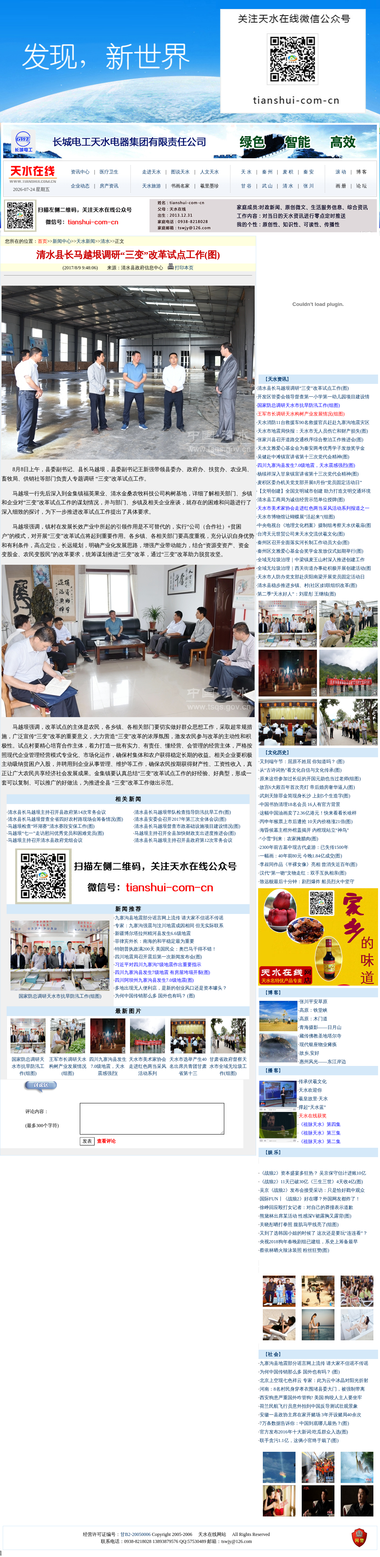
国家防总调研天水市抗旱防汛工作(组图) (60, 996)
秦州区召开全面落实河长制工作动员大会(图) (303, 542)
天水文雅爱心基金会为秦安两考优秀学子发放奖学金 (311, 448)
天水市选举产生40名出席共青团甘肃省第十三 (188, 1066)
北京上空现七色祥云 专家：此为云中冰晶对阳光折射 (314, 1380)
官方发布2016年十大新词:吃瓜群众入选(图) (304, 1432)
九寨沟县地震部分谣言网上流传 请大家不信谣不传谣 (169, 918)
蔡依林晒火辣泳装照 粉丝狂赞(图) (294, 1250)
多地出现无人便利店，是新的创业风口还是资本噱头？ (171, 988)
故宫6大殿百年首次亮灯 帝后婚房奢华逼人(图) (307, 787)
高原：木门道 (313, 1019)
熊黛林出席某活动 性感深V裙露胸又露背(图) (306, 1216)
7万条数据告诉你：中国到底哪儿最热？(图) (304, 1423)
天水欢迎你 (310, 1090)
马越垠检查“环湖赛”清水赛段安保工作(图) (51, 826)
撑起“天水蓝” (312, 1107)
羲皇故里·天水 (313, 1098)
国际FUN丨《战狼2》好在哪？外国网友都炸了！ (310, 1199)
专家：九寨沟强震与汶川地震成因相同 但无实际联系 (169, 925)
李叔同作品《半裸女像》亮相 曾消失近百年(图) (308, 864)
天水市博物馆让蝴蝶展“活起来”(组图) (296, 517)
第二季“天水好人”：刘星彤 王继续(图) (296, 594)
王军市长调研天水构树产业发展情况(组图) (67, 1066)
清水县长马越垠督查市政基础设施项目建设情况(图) (187, 826)
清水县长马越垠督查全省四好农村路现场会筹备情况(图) (65, 819)
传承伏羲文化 (313, 1081)
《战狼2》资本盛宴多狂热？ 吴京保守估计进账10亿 (313, 1173)
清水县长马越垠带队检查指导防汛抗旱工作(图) (182, 812)
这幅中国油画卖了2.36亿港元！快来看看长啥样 (308, 813)
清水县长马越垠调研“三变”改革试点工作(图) (303, 388)
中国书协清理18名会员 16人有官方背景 (300, 804)
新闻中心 (62, 241)
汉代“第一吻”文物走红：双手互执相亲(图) (303, 873)
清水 (105, 241)
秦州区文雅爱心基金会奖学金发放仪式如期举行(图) (310, 551)
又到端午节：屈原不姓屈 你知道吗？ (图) (302, 761)
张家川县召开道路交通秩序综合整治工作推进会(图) (310, 439)
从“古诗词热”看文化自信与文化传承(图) (301, 770)
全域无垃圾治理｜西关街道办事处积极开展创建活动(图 (314, 568)
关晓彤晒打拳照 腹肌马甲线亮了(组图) (299, 1224)
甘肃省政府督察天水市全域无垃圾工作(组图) (228, 1066)
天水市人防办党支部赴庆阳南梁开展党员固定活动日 (311, 577)
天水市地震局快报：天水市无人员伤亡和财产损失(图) (312, 431)
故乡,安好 (311, 1053)
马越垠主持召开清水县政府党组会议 (45, 840)
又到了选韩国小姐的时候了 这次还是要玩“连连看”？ (314, 1233)
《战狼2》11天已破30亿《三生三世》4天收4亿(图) (311, 1181)
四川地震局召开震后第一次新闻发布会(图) (158, 957)
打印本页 (181, 267)
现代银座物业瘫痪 (318, 1044)
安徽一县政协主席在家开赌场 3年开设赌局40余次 (310, 1414)
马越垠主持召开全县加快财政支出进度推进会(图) (185, 833)
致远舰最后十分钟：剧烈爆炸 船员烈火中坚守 (307, 881)
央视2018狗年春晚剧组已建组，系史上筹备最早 (309, 1241)
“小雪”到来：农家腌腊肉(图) (289, 838)
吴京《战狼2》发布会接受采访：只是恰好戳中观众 (313, 1190)
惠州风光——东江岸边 (322, 1061)
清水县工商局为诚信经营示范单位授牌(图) (301, 499)
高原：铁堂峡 (313, 1010)
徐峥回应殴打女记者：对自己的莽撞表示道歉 (307, 1207)
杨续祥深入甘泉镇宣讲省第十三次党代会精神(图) (308, 474)
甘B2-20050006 (135, 1534)
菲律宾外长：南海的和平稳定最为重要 (154, 941)
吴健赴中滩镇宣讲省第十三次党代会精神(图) (303, 457)
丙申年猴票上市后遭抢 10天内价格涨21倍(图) (306, 821)
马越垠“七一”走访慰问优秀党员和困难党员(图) (56, 833)
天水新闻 (85, 241)
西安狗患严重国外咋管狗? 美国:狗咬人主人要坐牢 (311, 1397)
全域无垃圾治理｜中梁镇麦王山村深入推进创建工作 (311, 559)
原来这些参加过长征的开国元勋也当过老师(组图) (310, 778)
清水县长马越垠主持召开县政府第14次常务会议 (57, 812)
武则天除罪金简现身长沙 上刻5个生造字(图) (305, 796)
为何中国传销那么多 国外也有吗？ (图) (155, 996)
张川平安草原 (313, 1001)
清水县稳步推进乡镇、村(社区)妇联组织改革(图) (307, 585)
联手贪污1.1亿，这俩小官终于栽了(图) (299, 1440)
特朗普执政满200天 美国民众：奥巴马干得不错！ (165, 949)
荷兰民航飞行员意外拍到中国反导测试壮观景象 (309, 1406)
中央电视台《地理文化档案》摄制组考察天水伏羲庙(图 (314, 525)
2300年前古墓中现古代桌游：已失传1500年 (304, 847)
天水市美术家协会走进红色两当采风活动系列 (147, 1066)
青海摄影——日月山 (320, 1027)
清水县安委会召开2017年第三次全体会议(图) (180, 819)
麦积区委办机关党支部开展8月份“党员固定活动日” (309, 482)
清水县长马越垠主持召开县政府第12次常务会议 (183, 840)
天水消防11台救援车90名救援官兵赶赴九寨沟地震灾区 (313, 422)
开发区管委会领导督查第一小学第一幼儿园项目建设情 (313, 396)
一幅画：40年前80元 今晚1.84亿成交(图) (301, 856)
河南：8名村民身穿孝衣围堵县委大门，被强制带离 (312, 1389)
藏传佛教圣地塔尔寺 (320, 1036)
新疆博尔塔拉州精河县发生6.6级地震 (153, 933)
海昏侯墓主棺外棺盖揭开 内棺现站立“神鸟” (304, 830)
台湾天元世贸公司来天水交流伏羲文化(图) (301, 534)
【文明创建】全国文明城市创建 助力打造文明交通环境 (314, 491)
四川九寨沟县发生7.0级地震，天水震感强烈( (108, 1066)
